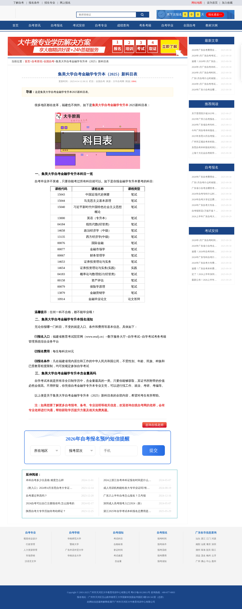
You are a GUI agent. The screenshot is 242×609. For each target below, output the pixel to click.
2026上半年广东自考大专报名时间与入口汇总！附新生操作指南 (205, 216)
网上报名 (65, 2)
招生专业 (49, 2)
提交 (153, 450)
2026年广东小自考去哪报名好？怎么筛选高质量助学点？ (205, 89)
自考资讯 (35, 25)
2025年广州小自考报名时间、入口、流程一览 (205, 119)
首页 (15, 25)
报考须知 (162, 561)
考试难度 (118, 555)
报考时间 (162, 538)
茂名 (203, 555)
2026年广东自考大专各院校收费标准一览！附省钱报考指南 (205, 205)
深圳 (214, 544)
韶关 (208, 550)
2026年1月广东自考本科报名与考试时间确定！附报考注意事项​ (205, 67)
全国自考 (189, 25)
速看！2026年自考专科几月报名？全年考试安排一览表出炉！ (205, 251)
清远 (198, 555)
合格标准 (118, 544)
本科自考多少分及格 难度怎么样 (45, 480)
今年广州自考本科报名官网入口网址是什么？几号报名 (205, 130)
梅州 (208, 555)
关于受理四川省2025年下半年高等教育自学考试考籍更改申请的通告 (205, 113)
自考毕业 (167, 25)
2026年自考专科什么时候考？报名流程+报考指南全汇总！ (205, 193)
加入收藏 (227, 2)
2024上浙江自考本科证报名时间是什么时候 (127, 480)
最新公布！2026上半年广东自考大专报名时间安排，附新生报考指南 (205, 280)
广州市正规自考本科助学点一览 (205, 141)
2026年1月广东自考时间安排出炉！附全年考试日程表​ (205, 72)
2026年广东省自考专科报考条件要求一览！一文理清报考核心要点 (205, 124)
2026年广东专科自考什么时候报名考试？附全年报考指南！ (205, 257)
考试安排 (79, 25)
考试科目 (118, 538)
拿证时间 (118, 550)
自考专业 (101, 25)
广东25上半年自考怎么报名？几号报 (124, 495)
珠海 (203, 550)
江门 (208, 538)
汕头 (198, 538)
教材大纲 (212, 25)
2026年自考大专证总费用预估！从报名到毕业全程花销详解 (205, 199)
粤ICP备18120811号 (140, 592)
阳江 (214, 550)
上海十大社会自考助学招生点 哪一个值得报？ (205, 153)
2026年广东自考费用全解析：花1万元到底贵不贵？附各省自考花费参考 (205, 50)
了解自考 (18, 2)
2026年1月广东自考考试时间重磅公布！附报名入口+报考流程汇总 (205, 84)
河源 (214, 538)
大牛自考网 (118, 81)
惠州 (214, 561)
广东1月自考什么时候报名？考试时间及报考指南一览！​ (205, 78)
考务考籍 (145, 25)
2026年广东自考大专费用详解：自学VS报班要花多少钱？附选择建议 (205, 263)
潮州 (198, 550)
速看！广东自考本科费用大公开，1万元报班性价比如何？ (205, 268)
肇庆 (208, 544)
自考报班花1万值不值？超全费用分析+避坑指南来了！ (205, 210)
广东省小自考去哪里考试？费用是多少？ (205, 188)
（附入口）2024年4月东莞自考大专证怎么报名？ (50, 488)
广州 (198, 561)
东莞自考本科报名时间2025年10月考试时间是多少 (205, 147)
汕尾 (203, 544)
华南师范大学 (74, 538)
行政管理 (30, 544)
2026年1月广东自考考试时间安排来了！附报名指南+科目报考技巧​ (205, 55)
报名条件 (34, 2)
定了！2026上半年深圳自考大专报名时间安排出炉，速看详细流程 (205, 274)
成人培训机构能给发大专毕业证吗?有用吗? (127, 488)
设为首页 (212, 2)
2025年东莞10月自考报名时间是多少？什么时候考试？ (205, 136)
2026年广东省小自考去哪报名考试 (205, 246)
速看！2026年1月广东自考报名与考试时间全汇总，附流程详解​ (205, 61)
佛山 (203, 561)
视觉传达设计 (30, 538)
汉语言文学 (30, 561)
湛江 (203, 538)
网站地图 (197, 2)
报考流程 (162, 550)
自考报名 (57, 25)
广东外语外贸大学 (74, 550)
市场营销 (30, 555)
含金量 (118, 561)
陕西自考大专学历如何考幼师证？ (46, 511)
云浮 (214, 555)
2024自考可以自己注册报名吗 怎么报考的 (50, 503)
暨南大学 (74, 544)
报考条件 (162, 544)
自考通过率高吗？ (36, 495)
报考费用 (162, 555)
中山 (208, 561)
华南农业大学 (74, 555)
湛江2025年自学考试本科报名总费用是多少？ (127, 511)
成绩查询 (123, 25)
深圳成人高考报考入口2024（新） (123, 503)
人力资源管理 (30, 550)
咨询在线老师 (154, 425)
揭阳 (198, 544)
